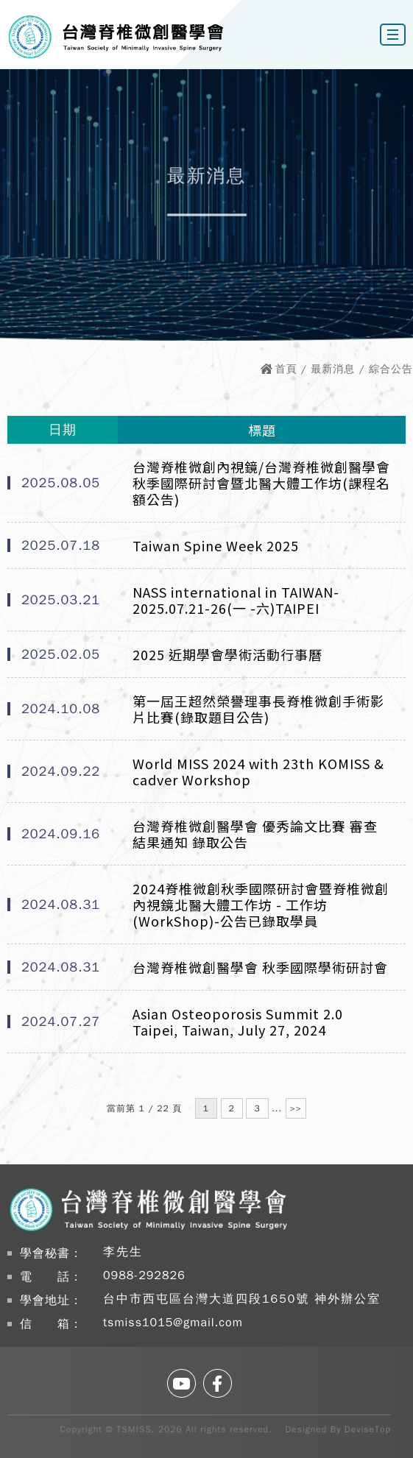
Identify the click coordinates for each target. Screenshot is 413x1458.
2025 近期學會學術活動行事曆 (227, 654)
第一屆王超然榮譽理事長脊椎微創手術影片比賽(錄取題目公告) (258, 709)
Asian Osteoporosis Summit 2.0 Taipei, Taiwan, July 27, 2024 (238, 1021)
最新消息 (333, 369)
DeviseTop (368, 1429)
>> (296, 1108)
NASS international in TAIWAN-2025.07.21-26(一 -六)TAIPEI (236, 600)
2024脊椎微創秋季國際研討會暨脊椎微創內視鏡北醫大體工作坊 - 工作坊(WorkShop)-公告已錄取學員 (261, 904)
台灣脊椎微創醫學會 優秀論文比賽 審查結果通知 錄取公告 (255, 834)
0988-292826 (144, 1275)
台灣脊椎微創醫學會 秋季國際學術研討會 (260, 967)
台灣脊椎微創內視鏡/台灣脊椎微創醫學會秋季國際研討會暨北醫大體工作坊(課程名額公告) (261, 483)
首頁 (286, 369)
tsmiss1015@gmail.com (173, 1322)
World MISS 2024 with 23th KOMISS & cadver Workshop (258, 771)
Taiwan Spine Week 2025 (216, 545)
